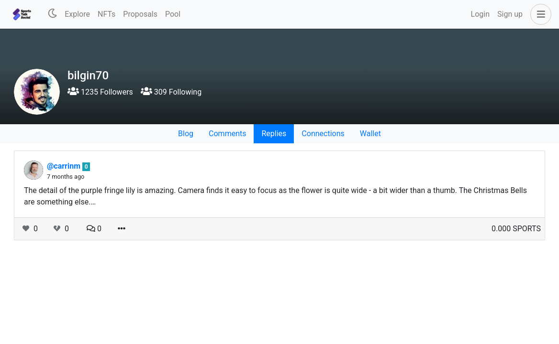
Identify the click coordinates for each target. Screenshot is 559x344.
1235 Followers (100, 92)
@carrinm (64, 166)
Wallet (370, 133)
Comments (227, 133)
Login (480, 14)
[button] (538, 14)
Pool (172, 14)
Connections (323, 133)
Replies (273, 133)
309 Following (171, 92)
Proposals (140, 14)
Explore (77, 14)
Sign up (510, 14)
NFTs (106, 14)
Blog (185, 133)
